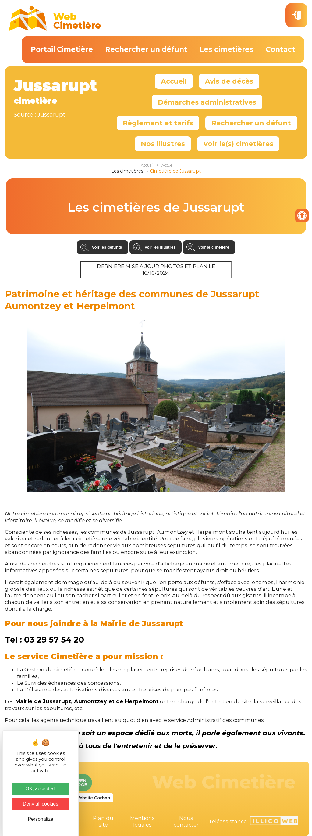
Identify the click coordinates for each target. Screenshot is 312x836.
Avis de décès (229, 81)
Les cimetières (227, 49)
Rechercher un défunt (146, 49)
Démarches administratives (207, 102)
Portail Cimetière (62, 49)
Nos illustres (163, 144)
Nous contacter (186, 821)
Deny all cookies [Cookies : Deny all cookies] (40, 803)
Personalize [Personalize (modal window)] (40, 819)
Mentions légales (142, 821)
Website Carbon (93, 797)
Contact (280, 49)
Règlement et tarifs (158, 123)
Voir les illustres (160, 247)
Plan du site (103, 821)
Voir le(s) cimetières (238, 144)
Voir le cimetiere (213, 247)
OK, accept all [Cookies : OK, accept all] (40, 788)
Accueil (174, 81)
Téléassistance (228, 821)
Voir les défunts (107, 247)
